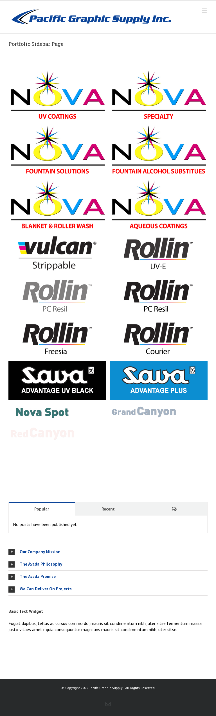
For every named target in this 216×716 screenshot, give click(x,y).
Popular (41, 509)
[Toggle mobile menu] (205, 10)
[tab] (108, 552)
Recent (108, 509)
